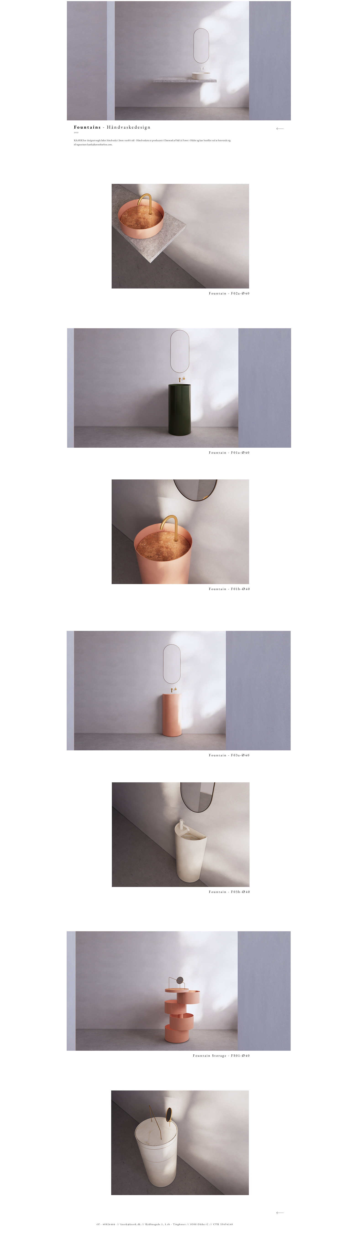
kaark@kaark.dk (131, 1224)
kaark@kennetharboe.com (99, 144)
